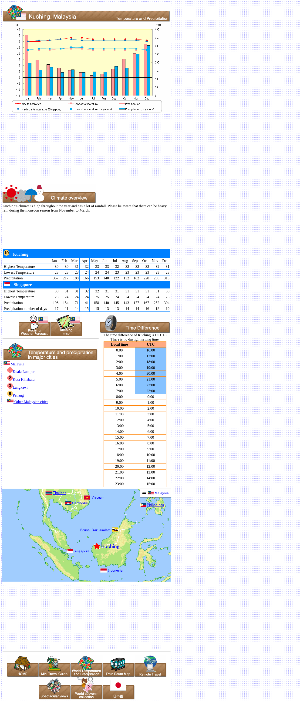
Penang (15, 395)
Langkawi (17, 387)
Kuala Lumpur (21, 372)
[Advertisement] (141, 145)
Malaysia (13, 364)
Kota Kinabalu (21, 379)
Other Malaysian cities (27, 402)
